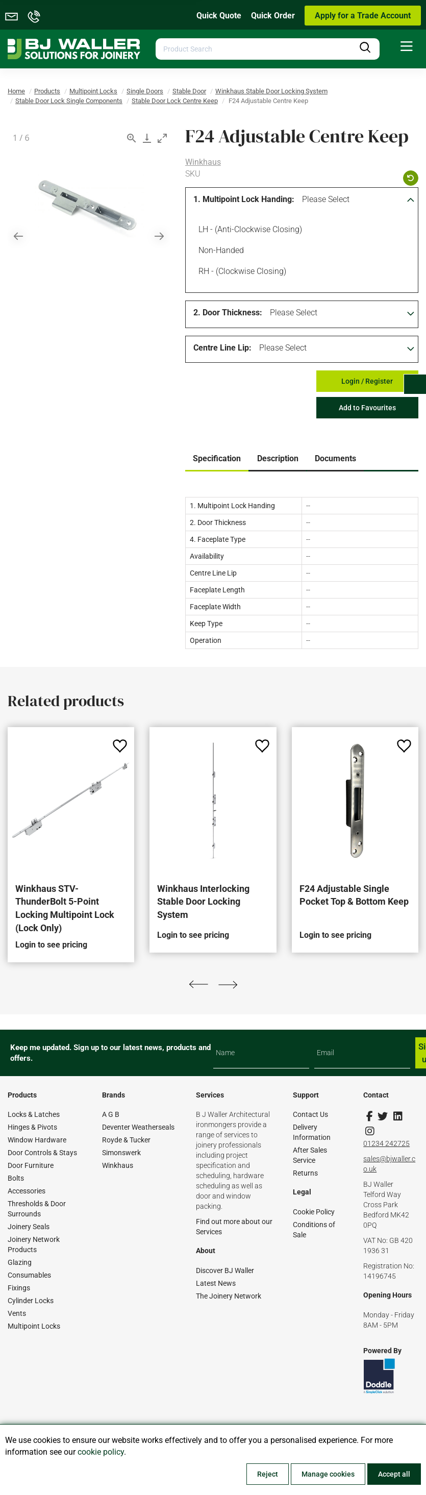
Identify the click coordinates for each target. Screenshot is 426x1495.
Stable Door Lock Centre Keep (175, 101)
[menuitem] (406, 47)
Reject (267, 1474)
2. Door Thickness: (227, 312)
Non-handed (219, 251)
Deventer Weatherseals (138, 1127)
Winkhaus (203, 162)
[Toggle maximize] (162, 138)
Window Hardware (37, 1140)
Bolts (16, 1178)
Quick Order (273, 15)
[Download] (147, 138)
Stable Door (189, 91)
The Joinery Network (228, 1296)
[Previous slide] (18, 236)
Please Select (325, 199)
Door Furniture (31, 1165)
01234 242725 (386, 1143)
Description (277, 458)
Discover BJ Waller (225, 1270)
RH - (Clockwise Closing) (240, 272)
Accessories (26, 1191)
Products (47, 91)
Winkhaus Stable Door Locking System (271, 91)
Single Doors (145, 91)
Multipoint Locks (93, 91)
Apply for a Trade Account (363, 15)
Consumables (29, 1275)
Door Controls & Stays (42, 1153)
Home (16, 91)
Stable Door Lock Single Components (68, 101)
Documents (335, 458)
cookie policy (101, 1452)
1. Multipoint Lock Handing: (243, 199)
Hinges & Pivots (32, 1127)
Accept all (394, 1474)
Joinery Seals (28, 1227)
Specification (217, 458)
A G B (110, 1114)
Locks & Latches (34, 1114)
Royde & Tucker (126, 1140)
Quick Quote (218, 15)
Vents (17, 1313)
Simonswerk (121, 1153)
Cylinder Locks (31, 1301)
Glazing (20, 1262)
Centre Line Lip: (222, 348)
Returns (305, 1173)
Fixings (19, 1288)
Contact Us (310, 1114)
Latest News (216, 1283)
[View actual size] (131, 138)
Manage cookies (328, 1474)
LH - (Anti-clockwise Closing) (248, 230)
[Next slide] (159, 236)
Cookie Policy (314, 1212)
